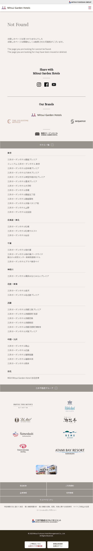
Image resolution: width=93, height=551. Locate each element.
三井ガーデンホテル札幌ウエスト (22, 230)
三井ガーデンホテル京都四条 (20, 318)
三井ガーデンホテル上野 (18, 207)
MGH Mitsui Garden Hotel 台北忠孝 (23, 377)
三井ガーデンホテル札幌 (18, 226)
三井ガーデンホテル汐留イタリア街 (23, 203)
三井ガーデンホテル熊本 (18, 363)
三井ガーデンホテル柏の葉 (19, 249)
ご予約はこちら (35, 545)
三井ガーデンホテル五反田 (19, 212)
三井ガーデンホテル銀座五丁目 (21, 194)
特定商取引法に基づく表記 (13, 506)
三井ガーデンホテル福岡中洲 (20, 359)
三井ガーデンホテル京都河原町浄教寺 (24, 327)
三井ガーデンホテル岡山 (18, 345)
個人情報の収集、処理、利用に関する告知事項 (55, 506)
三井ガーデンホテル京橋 (18, 190)
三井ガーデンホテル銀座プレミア (22, 159)
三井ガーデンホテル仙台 (18, 235)
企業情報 (23, 492)
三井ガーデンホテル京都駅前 (20, 322)
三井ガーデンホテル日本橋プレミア (23, 168)
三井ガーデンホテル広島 (18, 350)
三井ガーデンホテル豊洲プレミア (22, 181)
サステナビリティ (46, 500)
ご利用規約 (69, 485)
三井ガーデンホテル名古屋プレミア (23, 294)
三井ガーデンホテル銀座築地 (20, 198)
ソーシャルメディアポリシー (47, 510)
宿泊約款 (23, 485)
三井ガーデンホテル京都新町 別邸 (22, 313)
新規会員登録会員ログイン (58, 545)
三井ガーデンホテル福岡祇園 (20, 354)
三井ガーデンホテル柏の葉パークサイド (25, 255)
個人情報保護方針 (31, 506)
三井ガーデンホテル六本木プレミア (23, 172)
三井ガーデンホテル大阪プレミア (22, 331)
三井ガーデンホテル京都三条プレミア (24, 309)
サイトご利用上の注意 (81, 506)
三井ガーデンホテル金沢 (18, 290)
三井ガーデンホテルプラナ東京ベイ (23, 261)
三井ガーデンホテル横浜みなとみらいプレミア (28, 276)
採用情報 (69, 492)
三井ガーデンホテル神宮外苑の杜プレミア (26, 177)
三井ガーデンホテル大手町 (19, 185)
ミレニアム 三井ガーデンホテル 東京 (23, 163)
